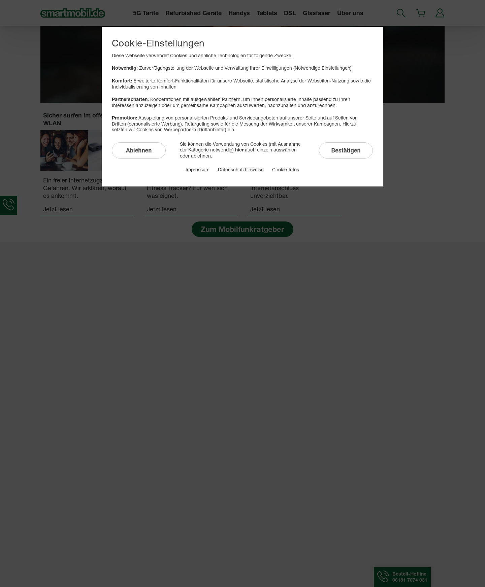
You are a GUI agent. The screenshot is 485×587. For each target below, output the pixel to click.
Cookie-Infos (285, 169)
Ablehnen (139, 150)
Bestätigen (345, 150)
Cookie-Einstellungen (158, 42)
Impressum (197, 169)
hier (239, 150)
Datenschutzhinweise (241, 169)
